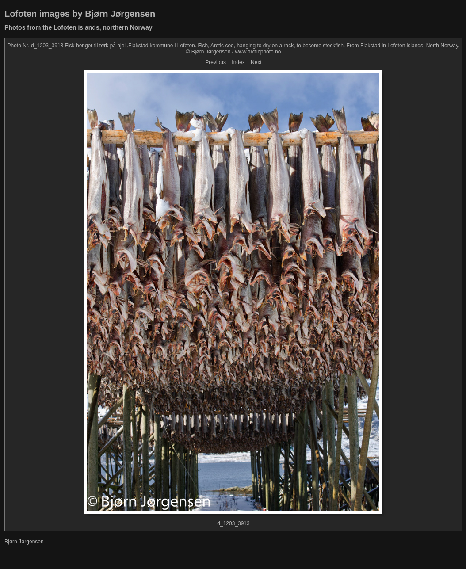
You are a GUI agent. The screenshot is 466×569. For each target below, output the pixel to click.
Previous (215, 62)
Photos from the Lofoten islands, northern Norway (78, 27)
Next (256, 62)
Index (238, 62)
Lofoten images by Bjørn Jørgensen (79, 14)
